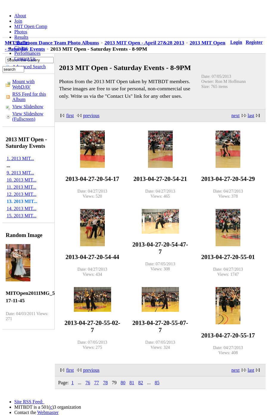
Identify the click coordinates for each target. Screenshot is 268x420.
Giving (20, 47)
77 (96, 382)
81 (132, 382)
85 (157, 382)
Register (254, 42)
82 (140, 382)
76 (87, 382)
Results (21, 37)
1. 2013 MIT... (20, 158)
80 (123, 382)
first (70, 115)
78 (105, 382)
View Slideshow (27, 106)
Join (18, 21)
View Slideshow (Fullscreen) (27, 116)
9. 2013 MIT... (20, 172)
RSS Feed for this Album (29, 97)
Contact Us (25, 58)
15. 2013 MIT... (21, 215)
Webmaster (48, 412)
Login (236, 42)
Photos (20, 31)
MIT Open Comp (30, 26)
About (20, 15)
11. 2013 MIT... (21, 187)
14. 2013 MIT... (21, 208)
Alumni (21, 42)
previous (91, 115)
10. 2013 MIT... (21, 179)
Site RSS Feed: (29, 401)
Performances (27, 53)
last (251, 115)
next (235, 115)
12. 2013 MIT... (21, 194)
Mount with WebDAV (23, 84)
